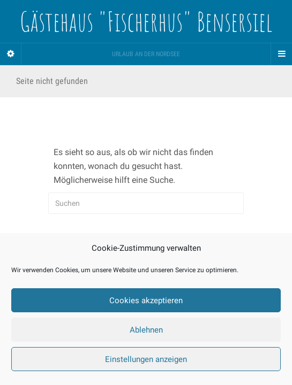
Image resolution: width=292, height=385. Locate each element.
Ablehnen (146, 330)
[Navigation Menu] (281, 54)
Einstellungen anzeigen (146, 359)
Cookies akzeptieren (146, 300)
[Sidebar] (10, 54)
